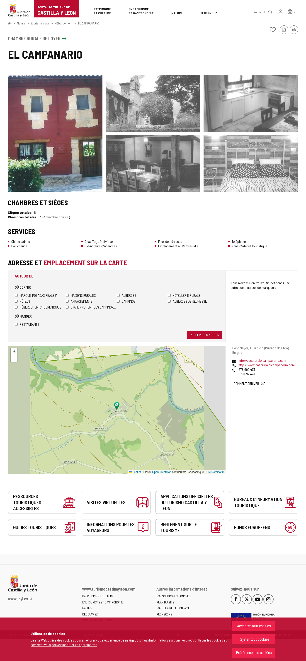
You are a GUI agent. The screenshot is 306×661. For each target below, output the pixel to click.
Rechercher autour (204, 335)
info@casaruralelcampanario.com (262, 360)
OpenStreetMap (161, 472)
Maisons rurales (81, 295)
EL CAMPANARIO (88, 23)
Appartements (79, 301)
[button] (292, 11)
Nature (21, 23)
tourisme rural (40, 23)
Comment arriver (247, 383)
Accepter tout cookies (254, 625)
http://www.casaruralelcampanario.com (266, 365)
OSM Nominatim (214, 472)
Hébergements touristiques (38, 307)
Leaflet (135, 472)
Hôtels (22, 301)
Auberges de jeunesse (187, 301)
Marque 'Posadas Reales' (36, 295)
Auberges (126, 295)
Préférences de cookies (254, 652)
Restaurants (27, 324)
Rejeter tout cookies (254, 639)
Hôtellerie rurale (184, 295)
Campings (126, 301)
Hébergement (63, 23)
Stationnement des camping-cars (91, 307)
